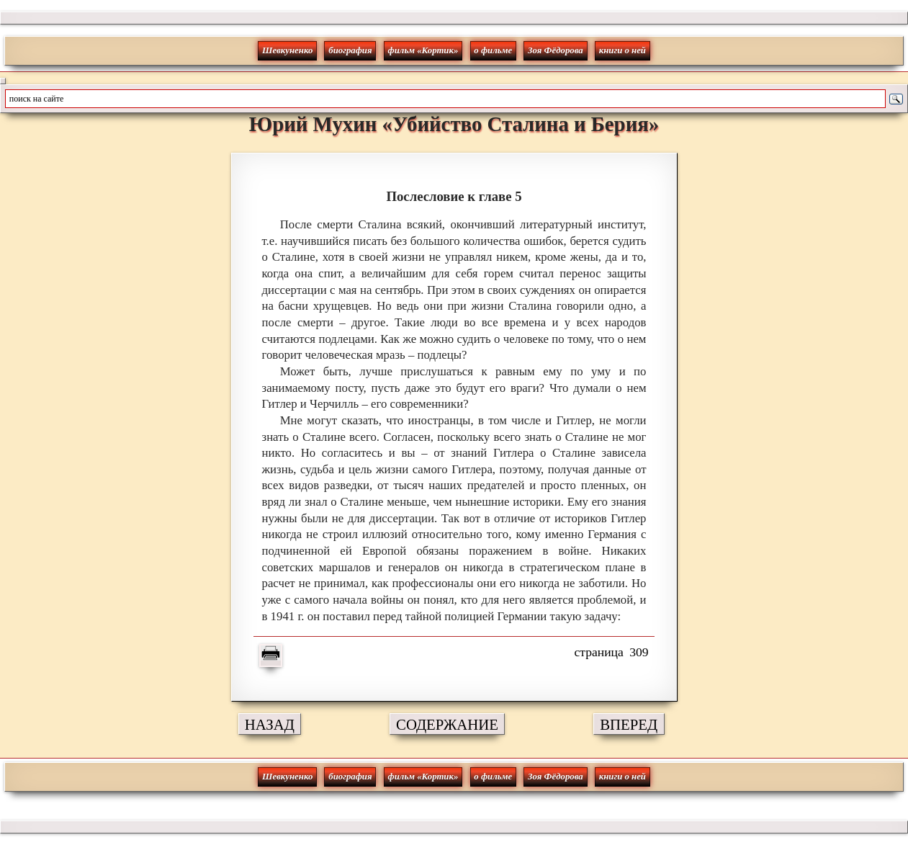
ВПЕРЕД (628, 724)
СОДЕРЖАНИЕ (447, 724)
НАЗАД (270, 724)
